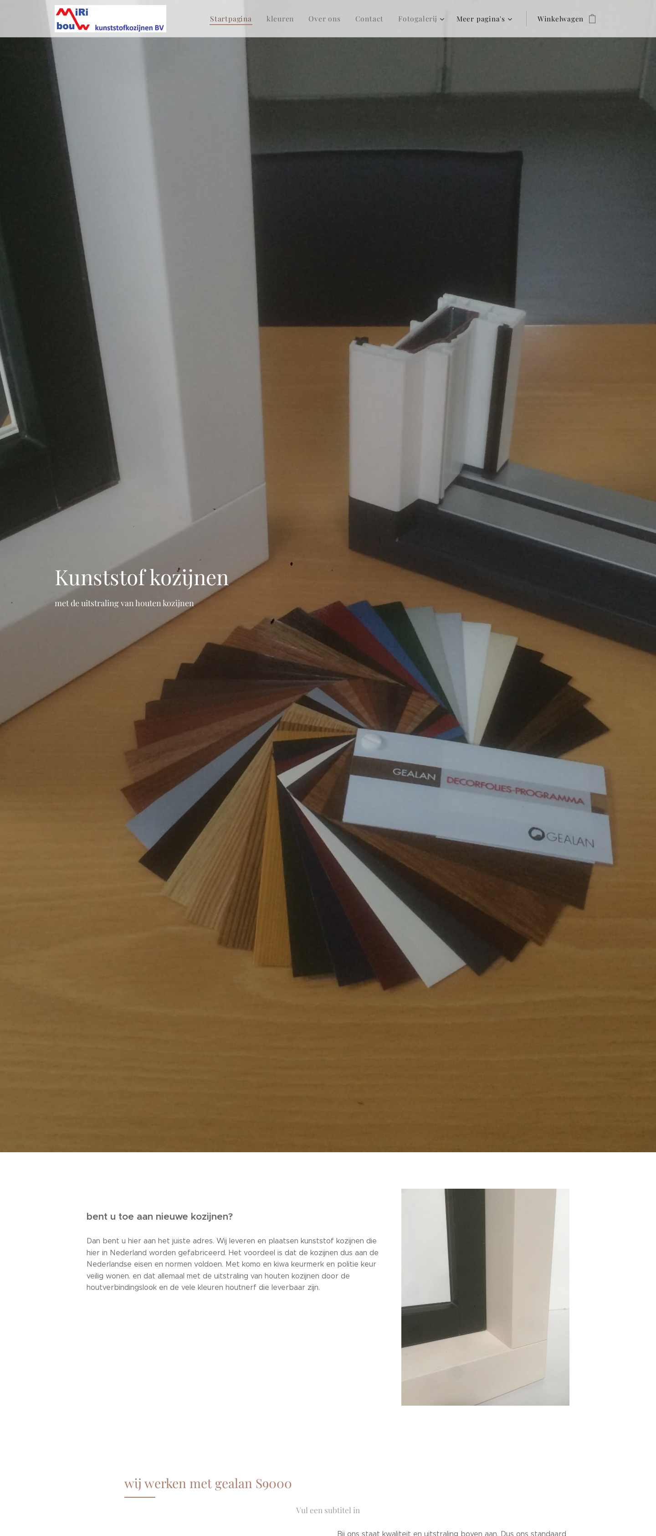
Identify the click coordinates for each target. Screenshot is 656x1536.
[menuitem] (240, 18)
